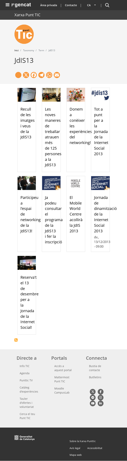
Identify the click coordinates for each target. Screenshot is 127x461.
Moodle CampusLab (62, 390)
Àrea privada (48, 5)
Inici (16, 50)
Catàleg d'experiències (29, 389)
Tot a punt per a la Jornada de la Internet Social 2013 (101, 131)
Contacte (71, 5)
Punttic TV (26, 380)
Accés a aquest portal (63, 368)
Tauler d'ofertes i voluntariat (27, 403)
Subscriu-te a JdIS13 (16, 340)
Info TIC (24, 366)
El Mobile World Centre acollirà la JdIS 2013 (76, 214)
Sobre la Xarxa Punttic (83, 441)
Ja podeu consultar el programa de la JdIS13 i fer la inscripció (54, 220)
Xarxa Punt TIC (27, 14)
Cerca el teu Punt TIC (27, 416)
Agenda (24, 373)
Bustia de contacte (95, 368)
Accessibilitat (95, 448)
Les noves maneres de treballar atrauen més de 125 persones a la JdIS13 (53, 137)
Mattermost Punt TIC (61, 379)
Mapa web (76, 455)
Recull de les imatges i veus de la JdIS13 (27, 123)
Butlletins (95, 377)
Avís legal (75, 448)
